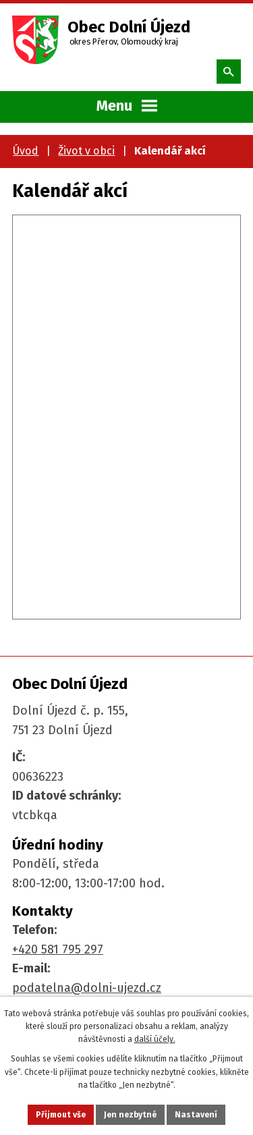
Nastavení (196, 1114)
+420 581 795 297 (57, 949)
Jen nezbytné (130, 1114)
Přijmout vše (61, 1114)
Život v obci (86, 150)
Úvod (25, 150)
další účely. (154, 1039)
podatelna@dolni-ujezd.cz (86, 987)
